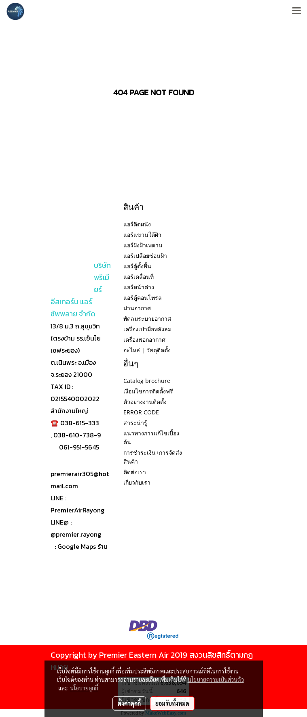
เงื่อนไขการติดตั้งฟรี (148, 391)
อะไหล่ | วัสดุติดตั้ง (147, 350)
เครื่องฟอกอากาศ (144, 339)
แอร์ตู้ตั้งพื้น (137, 266)
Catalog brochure (146, 381)
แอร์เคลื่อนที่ (138, 276)
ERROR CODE (141, 412)
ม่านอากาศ (137, 308)
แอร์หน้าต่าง (138, 287)
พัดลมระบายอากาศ (147, 318)
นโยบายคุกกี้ (84, 688)
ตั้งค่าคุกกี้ (129, 703)
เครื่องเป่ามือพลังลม (147, 329)
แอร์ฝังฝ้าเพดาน (143, 245)
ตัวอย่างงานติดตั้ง (145, 402)
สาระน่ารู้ (135, 422)
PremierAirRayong (77, 510)
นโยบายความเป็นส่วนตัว (216, 679)
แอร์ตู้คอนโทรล (142, 297)
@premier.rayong (76, 534)
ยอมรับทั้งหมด (172, 703)
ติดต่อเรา (134, 472)
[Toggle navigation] (296, 11)
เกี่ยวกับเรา (136, 482)
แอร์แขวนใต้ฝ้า (142, 234)
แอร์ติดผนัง (137, 224)
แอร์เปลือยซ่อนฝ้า (145, 255)
